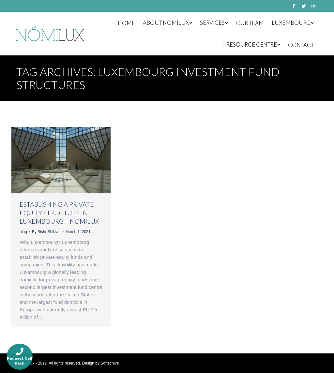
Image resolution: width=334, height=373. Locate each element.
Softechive (109, 363)
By (46, 232)
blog (23, 232)
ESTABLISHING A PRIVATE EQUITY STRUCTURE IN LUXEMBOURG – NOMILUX (59, 212)
